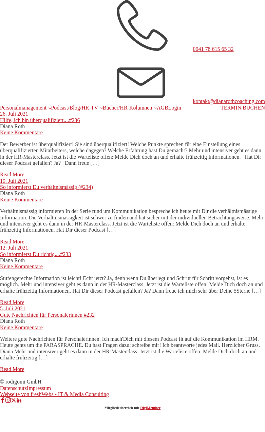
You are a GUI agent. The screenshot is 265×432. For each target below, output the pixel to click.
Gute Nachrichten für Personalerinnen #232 (47, 315)
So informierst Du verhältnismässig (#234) (46, 187)
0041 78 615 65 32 (213, 49)
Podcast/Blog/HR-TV (74, 108)
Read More (12, 174)
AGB (162, 108)
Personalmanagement (23, 108)
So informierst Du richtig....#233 (35, 254)
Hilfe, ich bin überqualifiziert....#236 (40, 120)
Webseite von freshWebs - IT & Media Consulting (54, 394)
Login (174, 108)
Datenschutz (13, 388)
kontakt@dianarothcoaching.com (229, 101)
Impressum (39, 388)
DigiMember (150, 408)
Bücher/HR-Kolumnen (127, 108)
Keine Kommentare (21, 132)
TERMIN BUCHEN (243, 108)
